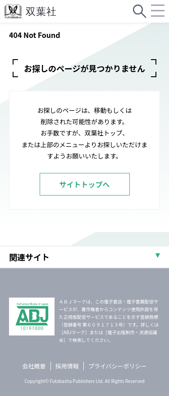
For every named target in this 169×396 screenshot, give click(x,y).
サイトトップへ (84, 184)
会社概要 (34, 366)
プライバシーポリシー (117, 366)
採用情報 (67, 366)
